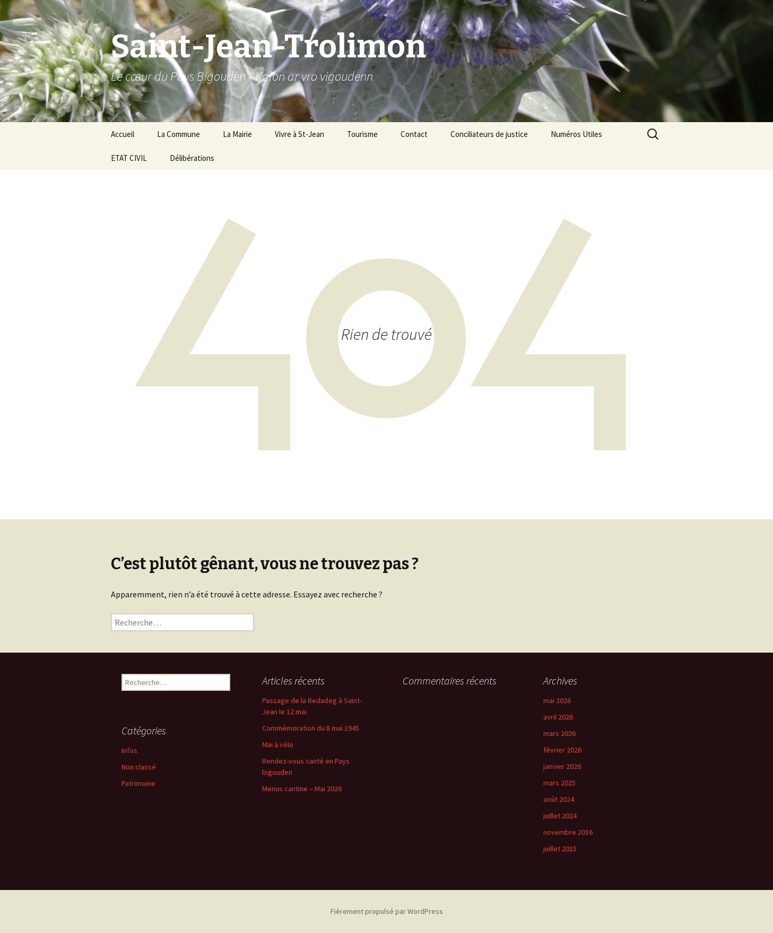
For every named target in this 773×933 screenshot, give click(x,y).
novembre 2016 (568, 832)
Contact (414, 134)
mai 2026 (557, 700)
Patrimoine (138, 783)
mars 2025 (559, 783)
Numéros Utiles (576, 134)
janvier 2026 (562, 766)
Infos (129, 750)
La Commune (178, 134)
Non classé (138, 767)
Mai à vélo (277, 744)
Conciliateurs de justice (489, 134)
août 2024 (558, 799)
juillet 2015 (560, 848)
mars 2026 (559, 733)
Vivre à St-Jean (299, 134)
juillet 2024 (560, 815)
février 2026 (562, 750)
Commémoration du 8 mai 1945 (310, 728)
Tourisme (362, 134)
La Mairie (237, 134)
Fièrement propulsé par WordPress (387, 911)
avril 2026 (558, 717)
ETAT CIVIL (129, 158)
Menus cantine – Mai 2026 (302, 788)
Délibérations (192, 158)
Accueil (122, 134)
